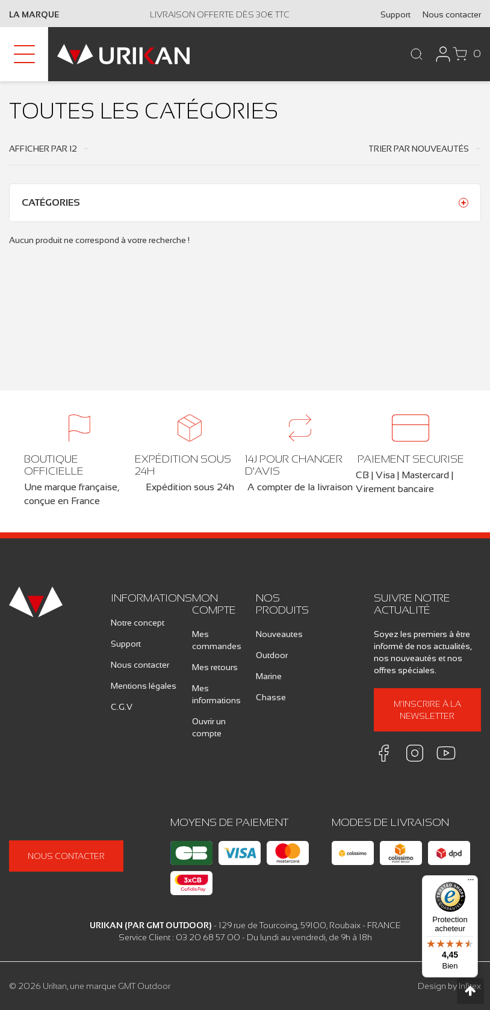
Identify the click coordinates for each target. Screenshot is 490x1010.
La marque (34, 14)
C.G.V (121, 707)
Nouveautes (279, 634)
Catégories (51, 202)
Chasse (271, 697)
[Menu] (471, 882)
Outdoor (272, 655)
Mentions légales (143, 686)
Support (395, 14)
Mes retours (215, 667)
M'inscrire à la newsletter (427, 710)
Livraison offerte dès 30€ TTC (220, 14)
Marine (269, 676)
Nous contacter (452, 14)
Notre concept (137, 622)
